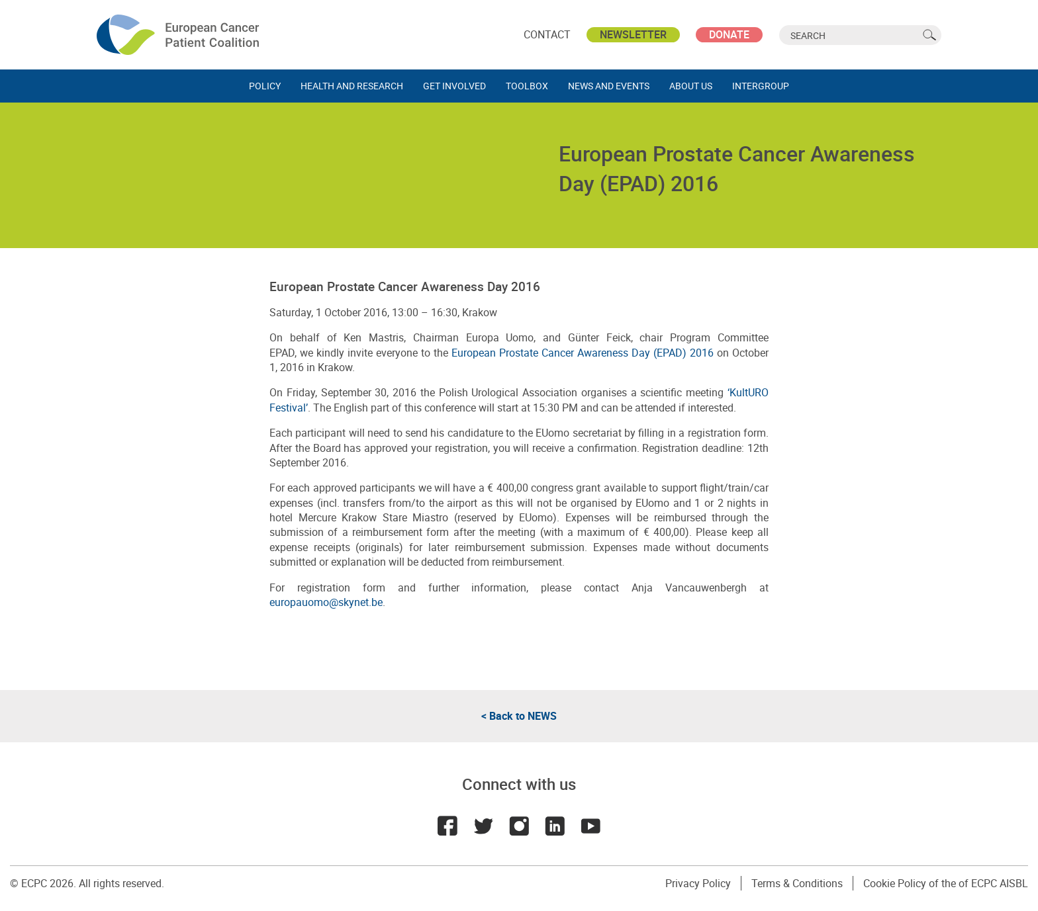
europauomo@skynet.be (326, 602)
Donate (729, 34)
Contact (547, 34)
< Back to (519, 716)
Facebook (447, 826)
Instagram (519, 826)
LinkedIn (555, 826)
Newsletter (633, 34)
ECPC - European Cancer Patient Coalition (179, 35)
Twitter (483, 826)
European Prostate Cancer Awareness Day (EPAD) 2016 (584, 352)
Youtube (590, 826)
